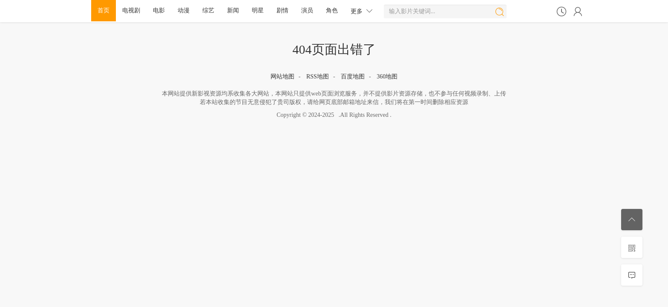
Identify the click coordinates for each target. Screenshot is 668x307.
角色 (332, 10)
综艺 (208, 10)
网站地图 (282, 76)
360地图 (387, 76)
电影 (159, 10)
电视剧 (131, 10)
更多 (362, 10)
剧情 (282, 10)
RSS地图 (317, 76)
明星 (258, 10)
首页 (103, 10)
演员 (307, 10)
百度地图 (353, 76)
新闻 (233, 10)
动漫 (184, 10)
